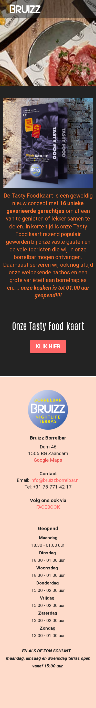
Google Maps (48, 460)
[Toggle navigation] (85, 8)
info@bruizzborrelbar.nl (55, 480)
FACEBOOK (48, 507)
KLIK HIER (48, 346)
